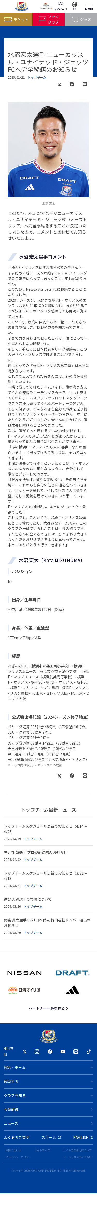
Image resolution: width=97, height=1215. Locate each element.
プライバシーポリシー (18, 1157)
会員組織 (48, 1109)
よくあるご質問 (16, 1137)
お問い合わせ (13, 1150)
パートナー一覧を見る (48, 1008)
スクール (51, 1137)
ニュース (48, 1123)
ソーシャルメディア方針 (77, 1157)
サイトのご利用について (77, 1150)
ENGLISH (83, 1137)
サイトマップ (42, 1150)
